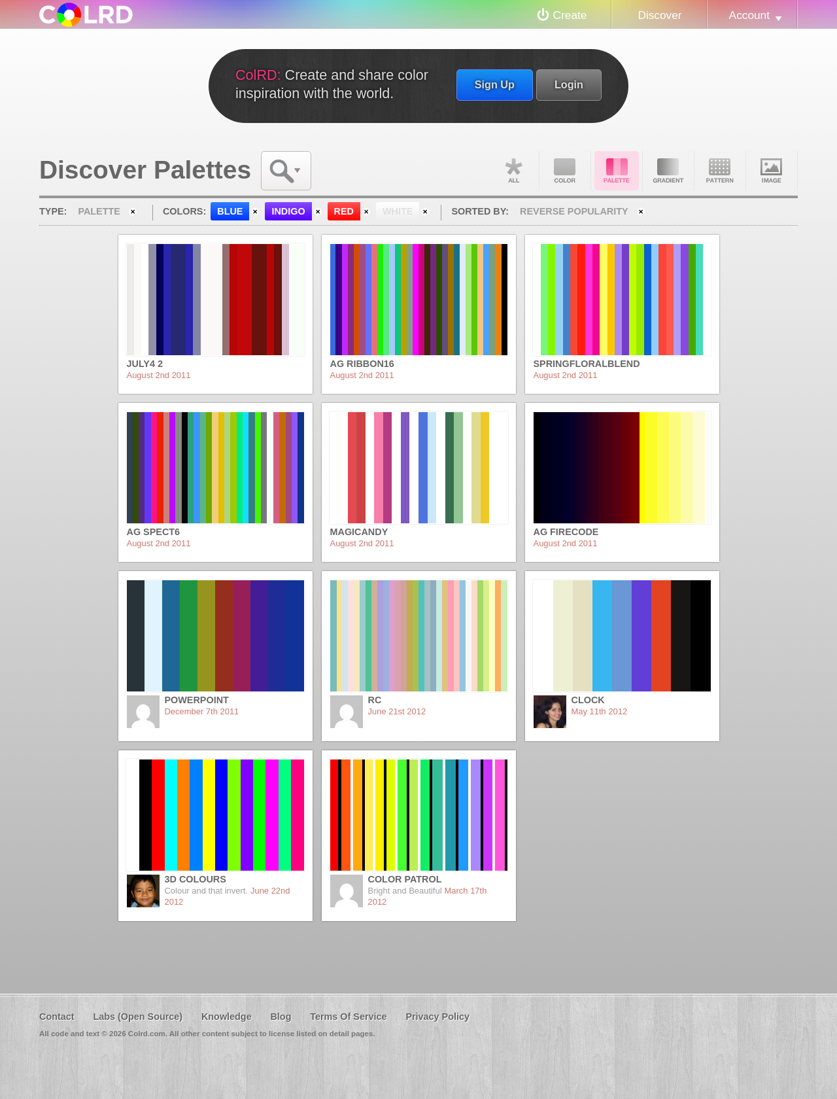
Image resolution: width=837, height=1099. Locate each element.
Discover (659, 15)
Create (570, 15)
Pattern (720, 170)
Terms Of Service (348, 1016)
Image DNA (771, 170)
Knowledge (226, 1016)
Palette (616, 170)
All (513, 170)
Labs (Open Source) (137, 1016)
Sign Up (495, 84)
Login (569, 84)
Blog (280, 1016)
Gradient (668, 170)
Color (565, 170)
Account (749, 15)
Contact (57, 1016)
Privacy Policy (437, 1016)
